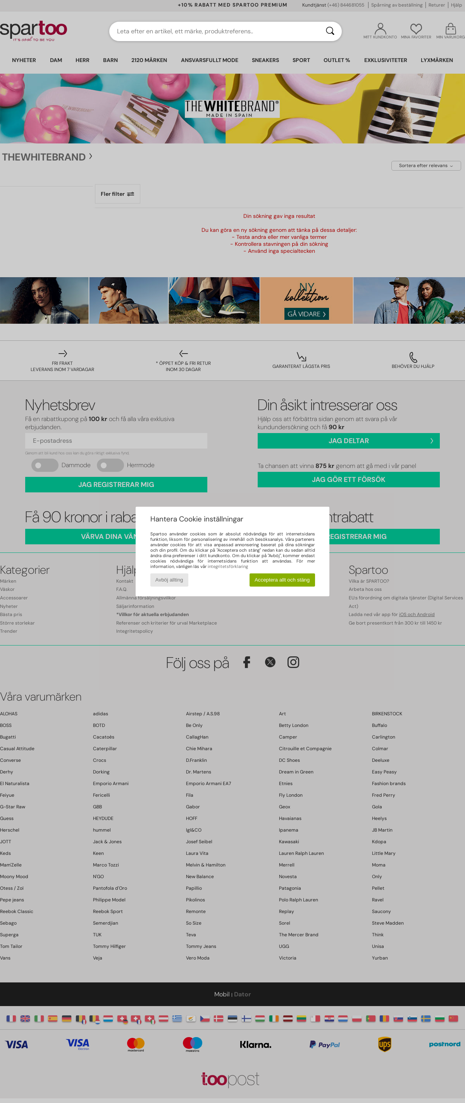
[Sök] (330, 31)
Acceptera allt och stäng (282, 580)
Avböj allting (169, 580)
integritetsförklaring (228, 566)
